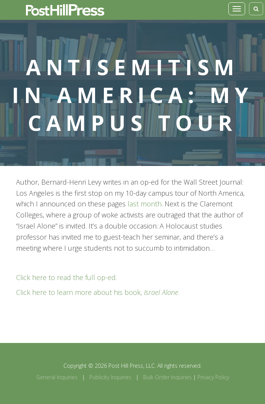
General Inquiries (57, 377)
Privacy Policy (213, 377)
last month (145, 203)
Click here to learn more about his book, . (97, 292)
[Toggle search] (256, 8)
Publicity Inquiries (110, 377)
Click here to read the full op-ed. (66, 277)
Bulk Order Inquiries (167, 377)
